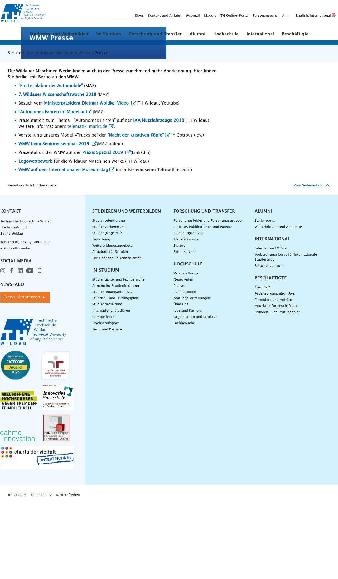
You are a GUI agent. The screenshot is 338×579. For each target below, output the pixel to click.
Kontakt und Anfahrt (82, 13)
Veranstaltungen (186, 351)
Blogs (56, 13)
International (260, 34)
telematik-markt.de (87, 204)
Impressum (17, 572)
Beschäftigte (295, 34)
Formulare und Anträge (274, 377)
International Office (271, 326)
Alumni (197, 34)
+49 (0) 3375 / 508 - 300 (28, 320)
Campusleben (103, 394)
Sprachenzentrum (269, 343)
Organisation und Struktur (195, 394)
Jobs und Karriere (187, 388)
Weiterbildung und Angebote (278, 304)
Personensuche (182, 13)
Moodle (127, 13)
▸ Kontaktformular (15, 326)
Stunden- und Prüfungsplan (115, 375)
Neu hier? (262, 365)
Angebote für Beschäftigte (276, 383)
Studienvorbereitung (109, 304)
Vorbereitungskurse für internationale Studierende (286, 334)
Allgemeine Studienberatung (115, 363)
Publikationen (184, 369)
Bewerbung (101, 317)
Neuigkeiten (183, 357)
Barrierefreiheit (68, 572)
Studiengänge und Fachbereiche (118, 357)
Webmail (110, 13)
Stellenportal (265, 298)
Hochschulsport (105, 400)
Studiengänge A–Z (107, 310)
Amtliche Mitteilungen (191, 375)
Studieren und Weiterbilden (59, 34)
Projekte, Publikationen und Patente (202, 304)
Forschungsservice (188, 310)
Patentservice (184, 329)
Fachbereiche (184, 400)
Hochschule (226, 34)
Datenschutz (41, 572)
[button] (59, 33)
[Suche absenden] (329, 13)
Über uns (180, 382)
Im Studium (108, 34)
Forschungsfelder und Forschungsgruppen (208, 298)
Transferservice (186, 317)
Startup (179, 323)
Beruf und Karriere (107, 407)
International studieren (111, 388)
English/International (233, 13)
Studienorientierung (108, 298)
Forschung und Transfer (155, 34)
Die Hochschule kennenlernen (117, 335)
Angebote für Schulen (110, 329)
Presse (178, 363)
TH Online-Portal (152, 13)
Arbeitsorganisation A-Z (275, 371)
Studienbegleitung (107, 382)
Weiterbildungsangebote (112, 323)
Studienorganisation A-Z (112, 369)
